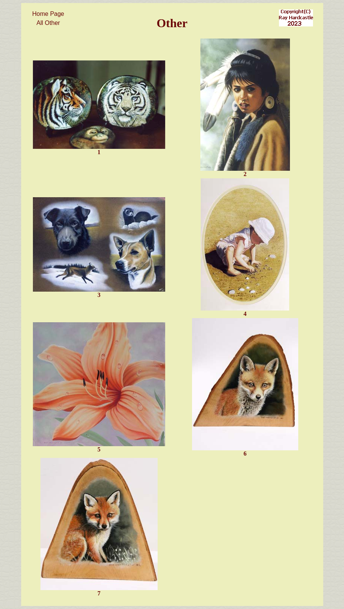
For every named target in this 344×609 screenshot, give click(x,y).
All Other (48, 23)
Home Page (48, 14)
